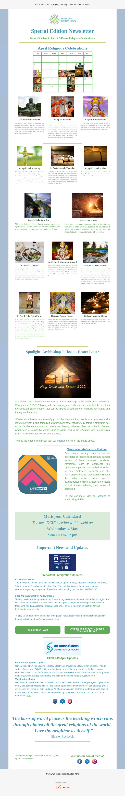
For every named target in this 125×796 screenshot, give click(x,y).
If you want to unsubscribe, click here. (62, 774)
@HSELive (20, 689)
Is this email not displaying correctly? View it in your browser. (62, 4)
